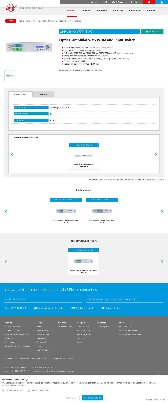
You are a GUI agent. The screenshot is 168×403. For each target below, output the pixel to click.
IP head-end (9, 359)
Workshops (41, 355)
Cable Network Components (16, 351)
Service (39, 340)
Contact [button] (134, 9)
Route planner (107, 325)
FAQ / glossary (42, 367)
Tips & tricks (41, 359)
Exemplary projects (104, 343)
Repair (39, 363)
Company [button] (104, 9)
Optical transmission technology (57, 21)
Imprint (163, 399)
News (38, 343)
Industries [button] (90, 9)
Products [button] (63, 9)
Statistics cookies (36, 390)
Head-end (8, 355)
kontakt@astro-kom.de (48, 325)
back (11, 21)
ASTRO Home (25, 21)
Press (79, 359)
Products (38, 21)
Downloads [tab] (43, 95)
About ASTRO (83, 343)
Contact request (80, 325)
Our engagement (84, 351)
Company (81, 340)
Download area (42, 351)
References (120, 9)
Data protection (153, 399)
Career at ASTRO (84, 347)
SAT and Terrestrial (12, 343)
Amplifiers (77, 21)
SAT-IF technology (12, 347)
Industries (62, 340)
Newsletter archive (44, 347)
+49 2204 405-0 (17, 325)
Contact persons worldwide (129, 351)
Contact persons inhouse (128, 347)
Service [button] (76, 9)
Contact (121, 340)
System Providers (65, 343)
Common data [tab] (20, 95)
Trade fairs (81, 355)
